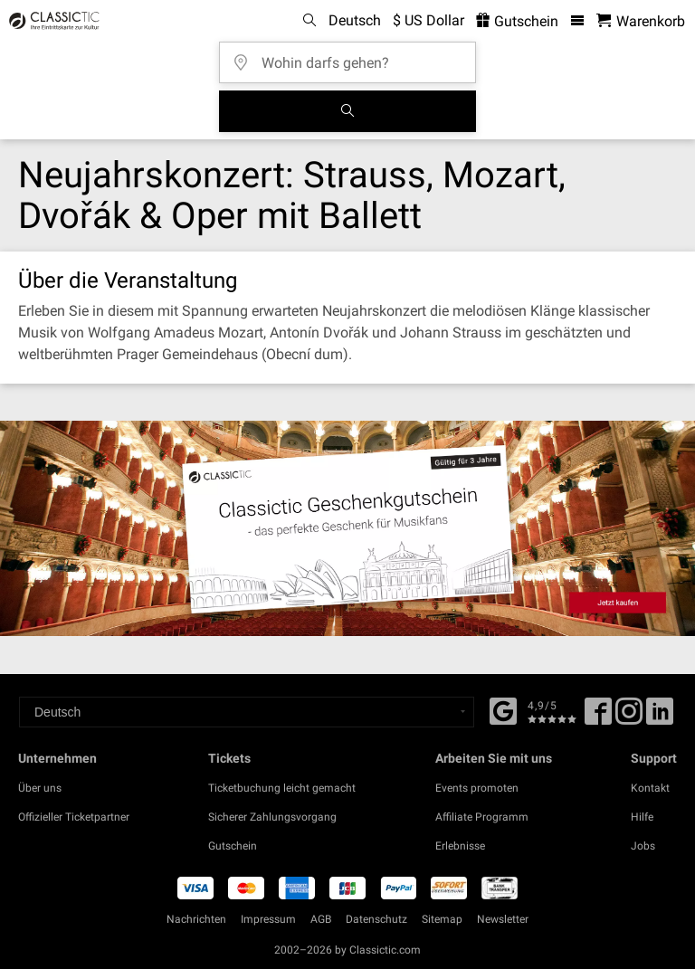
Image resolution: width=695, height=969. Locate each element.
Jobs (643, 846)
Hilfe (642, 817)
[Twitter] (629, 717)
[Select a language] (246, 712)
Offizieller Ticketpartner (73, 817)
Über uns (40, 788)
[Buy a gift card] (347, 528)
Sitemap (442, 919)
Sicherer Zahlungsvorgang (272, 817)
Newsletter (502, 919)
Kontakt (650, 788)
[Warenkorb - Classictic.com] (640, 21)
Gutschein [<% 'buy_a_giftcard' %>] (517, 21)
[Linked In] (659, 717)
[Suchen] (347, 111)
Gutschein (232, 846)
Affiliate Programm (481, 817)
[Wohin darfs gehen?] (353, 57)
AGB (320, 919)
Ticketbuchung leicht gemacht (282, 788)
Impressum (268, 919)
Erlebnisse (460, 846)
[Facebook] (503, 709)
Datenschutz (376, 919)
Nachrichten (196, 919)
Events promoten (477, 788)
